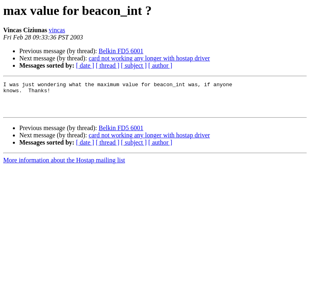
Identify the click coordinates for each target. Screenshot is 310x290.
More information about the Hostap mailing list (64, 166)
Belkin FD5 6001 (121, 51)
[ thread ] (107, 65)
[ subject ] (134, 65)
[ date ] (85, 65)
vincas (57, 30)
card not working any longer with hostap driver (149, 58)
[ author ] (160, 65)
